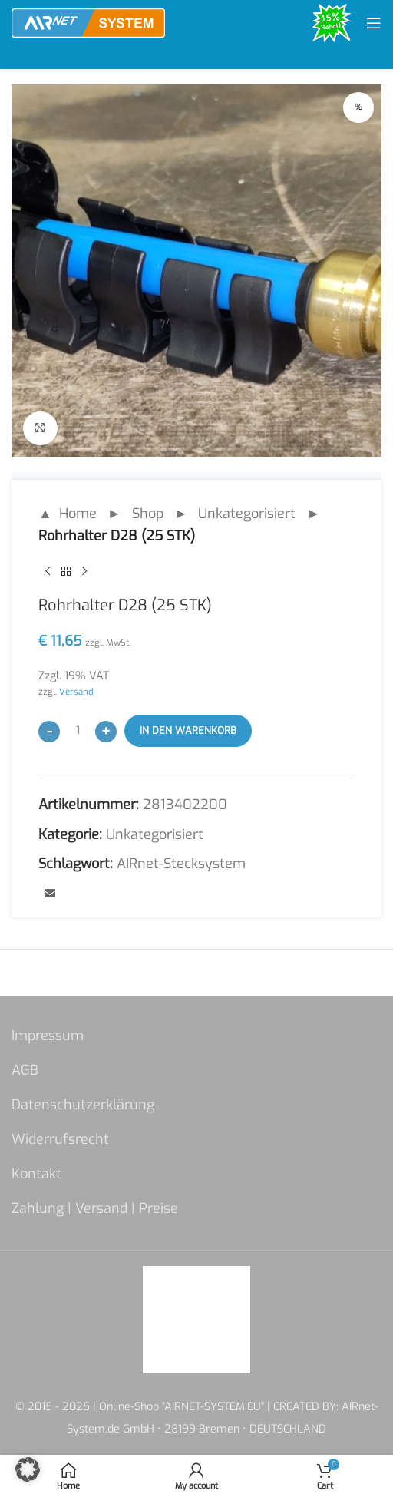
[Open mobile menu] (373, 23)
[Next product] (84, 572)
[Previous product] (47, 572)
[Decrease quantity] (49, 731)
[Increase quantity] (106, 731)
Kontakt (36, 1174)
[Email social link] (49, 895)
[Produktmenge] (77, 731)
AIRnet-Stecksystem (181, 864)
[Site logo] (88, 22)
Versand (76, 692)
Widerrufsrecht (60, 1139)
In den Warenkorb (188, 730)
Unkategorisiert (247, 513)
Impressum (48, 1035)
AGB (25, 1070)
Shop (147, 513)
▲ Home (67, 513)
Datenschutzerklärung (83, 1104)
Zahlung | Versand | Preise (95, 1208)
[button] (27, 1469)
